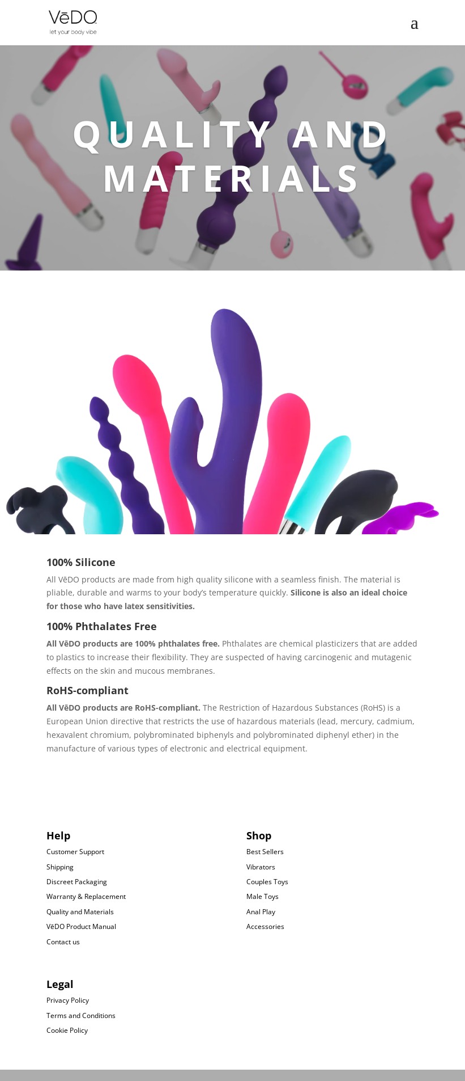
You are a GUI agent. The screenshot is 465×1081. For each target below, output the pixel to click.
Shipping (60, 867)
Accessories (265, 926)
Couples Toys (267, 881)
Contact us (63, 942)
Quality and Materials (80, 912)
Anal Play (260, 912)
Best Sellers (265, 851)
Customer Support (75, 851)
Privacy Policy (67, 1000)
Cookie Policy (67, 1030)
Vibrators (260, 867)
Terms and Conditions (81, 1015)
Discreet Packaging (76, 881)
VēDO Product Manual (81, 926)
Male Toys (262, 896)
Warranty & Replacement (86, 896)
